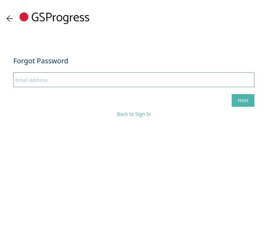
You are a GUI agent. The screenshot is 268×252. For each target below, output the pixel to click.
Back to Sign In (134, 114)
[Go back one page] (10, 18)
